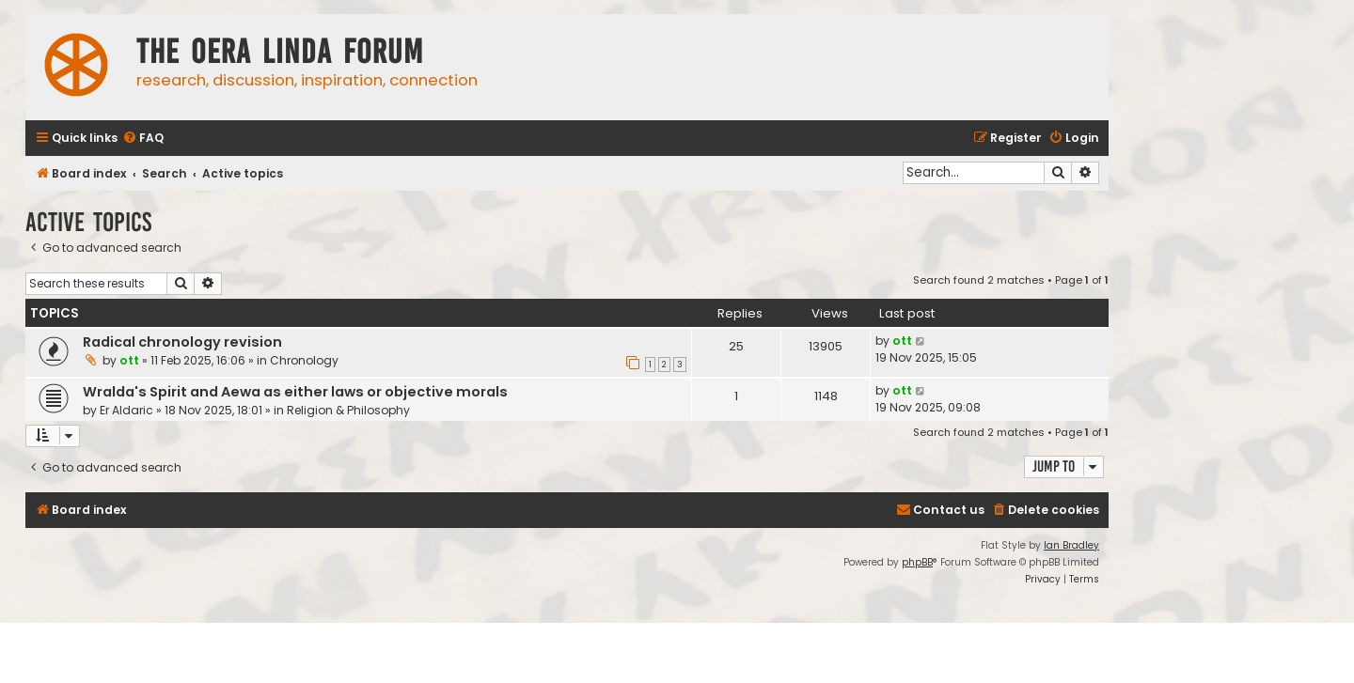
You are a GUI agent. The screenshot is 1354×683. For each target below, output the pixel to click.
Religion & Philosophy (348, 410)
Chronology (304, 360)
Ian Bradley (1071, 545)
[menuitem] (143, 138)
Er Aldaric (126, 410)
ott (129, 360)
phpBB (917, 562)
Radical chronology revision (182, 342)
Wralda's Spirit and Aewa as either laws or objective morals (295, 391)
